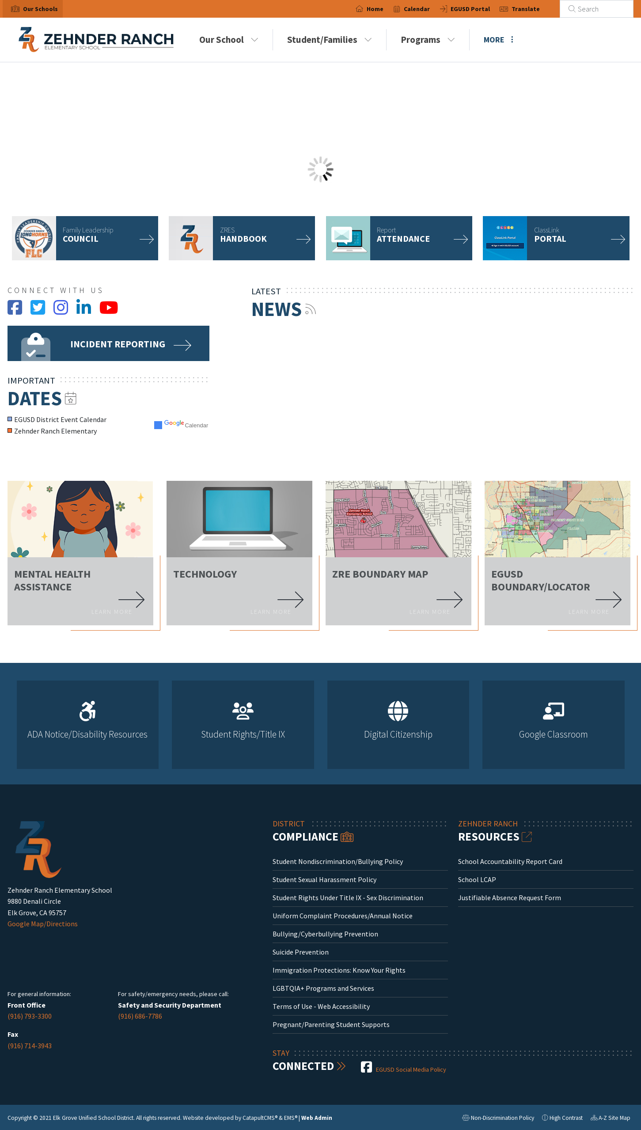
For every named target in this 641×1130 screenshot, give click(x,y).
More (498, 39)
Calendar (427, 9)
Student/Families (329, 40)
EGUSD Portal (480, 9)
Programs (428, 40)
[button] (40, 9)
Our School (228, 40)
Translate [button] (536, 9)
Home (384, 9)
